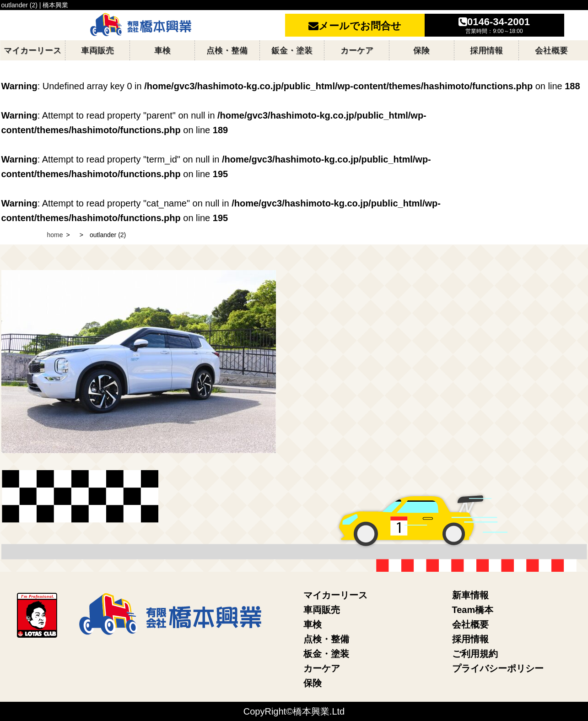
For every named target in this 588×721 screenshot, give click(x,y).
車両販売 (321, 610)
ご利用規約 (475, 654)
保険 (312, 683)
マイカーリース (335, 595)
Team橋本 (473, 610)
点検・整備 (326, 639)
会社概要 (470, 624)
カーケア (321, 668)
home (55, 235)
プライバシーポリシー (498, 668)
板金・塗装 (326, 654)
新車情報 (470, 595)
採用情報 (470, 639)
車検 (312, 624)
